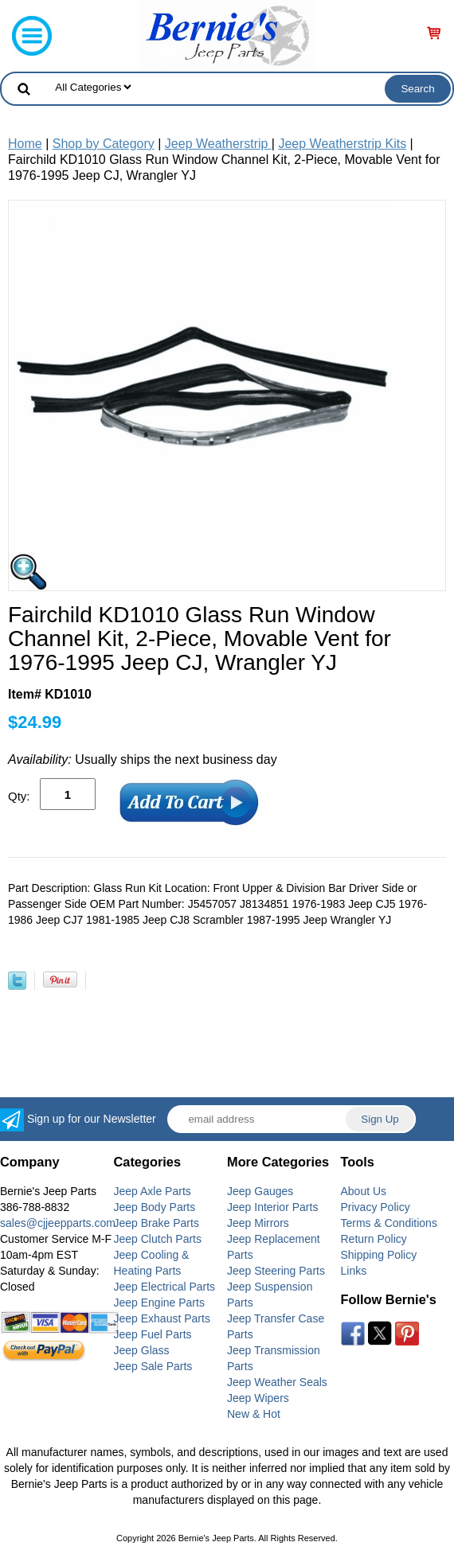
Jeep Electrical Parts (165, 1286)
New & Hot (253, 1414)
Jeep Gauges (260, 1191)
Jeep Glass (142, 1350)
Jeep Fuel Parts (153, 1334)
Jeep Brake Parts (156, 1223)
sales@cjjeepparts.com (57, 1223)
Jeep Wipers (258, 1398)
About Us (364, 1191)
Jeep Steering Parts (276, 1270)
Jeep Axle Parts (152, 1191)
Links (354, 1270)
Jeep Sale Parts (153, 1366)
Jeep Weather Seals (277, 1382)
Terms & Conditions (389, 1223)
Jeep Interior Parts (272, 1207)
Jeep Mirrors (258, 1223)
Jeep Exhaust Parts (162, 1318)
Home (25, 143)
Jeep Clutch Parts (158, 1239)
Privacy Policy (375, 1207)
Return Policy (374, 1239)
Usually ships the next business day (142, 759)
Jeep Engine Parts (159, 1302)
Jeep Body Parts (155, 1207)
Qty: (19, 796)
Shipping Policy (379, 1254)
